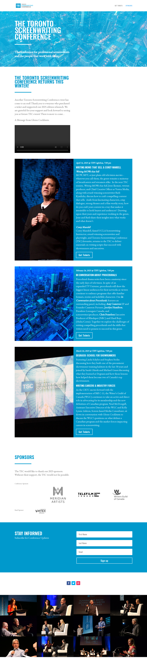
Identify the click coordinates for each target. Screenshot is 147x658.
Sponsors (129, 6)
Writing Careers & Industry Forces (95, 385)
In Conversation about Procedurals (96, 275)
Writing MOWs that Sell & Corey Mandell (98, 167)
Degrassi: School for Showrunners (96, 355)
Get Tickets (118, 6)
